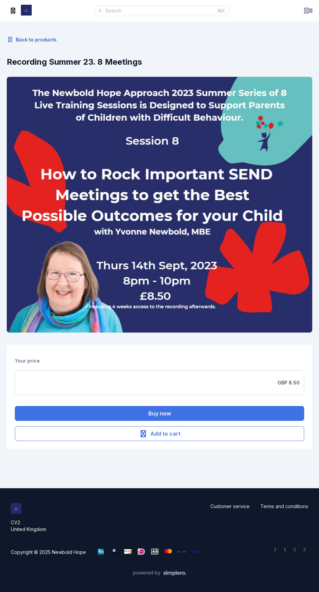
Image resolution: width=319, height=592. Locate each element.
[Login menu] (308, 10)
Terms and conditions (284, 506)
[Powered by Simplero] (159, 573)
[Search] (159, 11)
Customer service (230, 506)
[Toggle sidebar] (13, 10)
